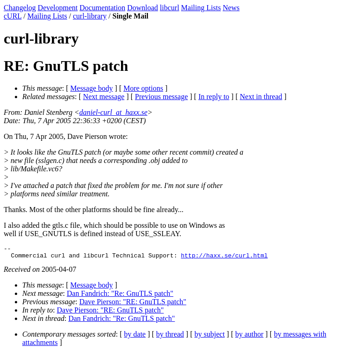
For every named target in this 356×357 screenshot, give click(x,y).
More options (143, 88)
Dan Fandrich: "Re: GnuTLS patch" (120, 296)
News (230, 8)
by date (135, 337)
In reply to (213, 96)
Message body (91, 88)
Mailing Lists (201, 8)
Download (142, 8)
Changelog (20, 8)
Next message (103, 96)
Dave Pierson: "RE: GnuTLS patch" (132, 304)
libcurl (169, 8)
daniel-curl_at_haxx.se (113, 112)
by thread (170, 337)
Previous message (161, 96)
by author (249, 337)
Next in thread (261, 96)
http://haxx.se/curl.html (224, 258)
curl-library (90, 16)
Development (57, 8)
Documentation (103, 8)
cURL (13, 16)
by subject (210, 337)
